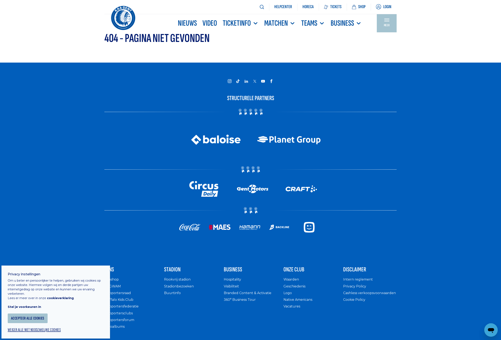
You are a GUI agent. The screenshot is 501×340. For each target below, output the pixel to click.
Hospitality (234, 283)
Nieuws (187, 23)
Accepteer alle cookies (34, 312)
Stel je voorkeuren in (29, 301)
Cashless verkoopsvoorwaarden (364, 298)
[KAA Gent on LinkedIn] (246, 81)
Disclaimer (359, 271)
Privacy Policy (356, 289)
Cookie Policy (355, 307)
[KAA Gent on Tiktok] (238, 81)
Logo (288, 296)
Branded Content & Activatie (250, 296)
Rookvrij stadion (179, 283)
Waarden (292, 283)
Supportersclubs (119, 316)
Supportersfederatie (123, 309)
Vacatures (292, 309)
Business (346, 23)
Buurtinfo (173, 296)
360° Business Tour (242, 303)
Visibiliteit (233, 289)
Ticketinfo (241, 23)
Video (209, 23)
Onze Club (298, 271)
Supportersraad (118, 296)
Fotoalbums (115, 330)
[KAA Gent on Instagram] (230, 81)
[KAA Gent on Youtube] (263, 81)
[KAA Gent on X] (255, 81)
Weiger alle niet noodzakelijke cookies (42, 324)
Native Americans (300, 303)
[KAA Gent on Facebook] (271, 81)
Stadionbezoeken (180, 289)
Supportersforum (120, 323)
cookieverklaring (65, 292)
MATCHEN (280, 23)
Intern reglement (359, 283)
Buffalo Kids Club (120, 303)
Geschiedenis (296, 289)
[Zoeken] (261, 7)
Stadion (176, 271)
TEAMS (313, 23)
